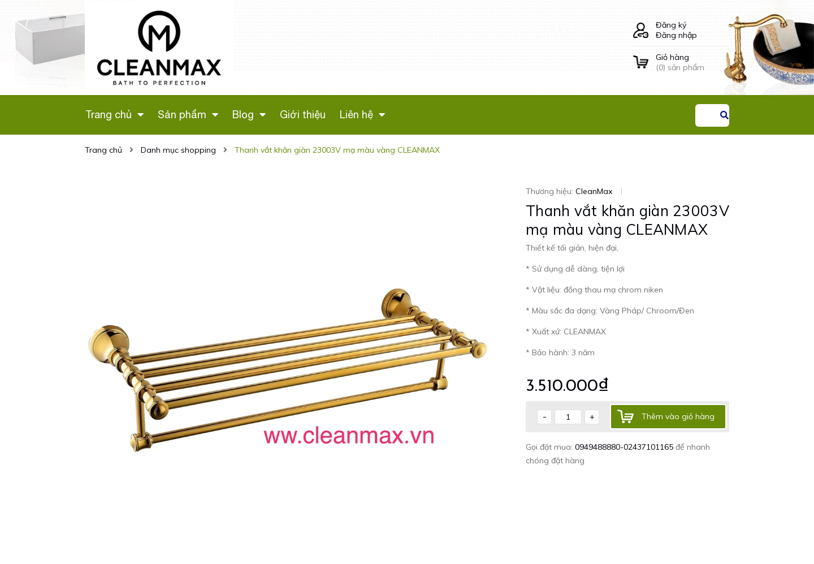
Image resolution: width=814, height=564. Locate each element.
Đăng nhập (676, 35)
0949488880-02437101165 (625, 447)
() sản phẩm (692, 62)
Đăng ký (671, 25)
